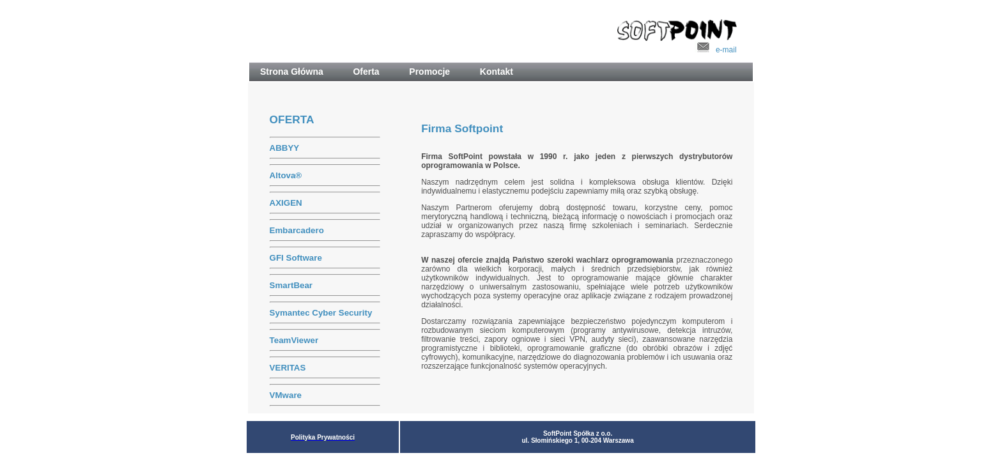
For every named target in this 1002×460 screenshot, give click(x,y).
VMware (286, 395)
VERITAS (288, 367)
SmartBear (291, 285)
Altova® (286, 175)
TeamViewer (294, 340)
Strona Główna (296, 71)
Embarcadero (297, 230)
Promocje (434, 71)
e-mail (716, 49)
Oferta (371, 71)
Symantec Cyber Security (321, 313)
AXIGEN (286, 203)
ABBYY (285, 148)
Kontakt (496, 71)
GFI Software (296, 258)
